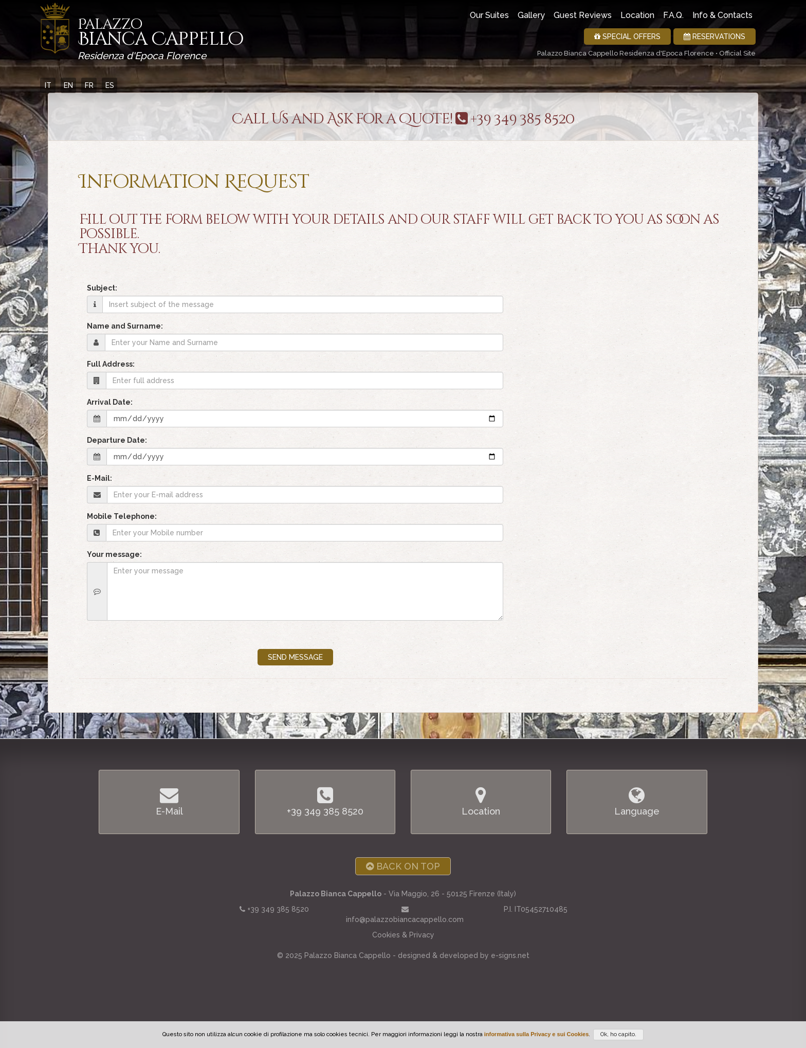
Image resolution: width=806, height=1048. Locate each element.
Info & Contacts (722, 15)
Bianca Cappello (160, 36)
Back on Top (403, 866)
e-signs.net (510, 955)
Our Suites (489, 15)
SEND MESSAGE (295, 657)
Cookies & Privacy (403, 935)
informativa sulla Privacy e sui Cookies (536, 1034)
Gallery (531, 15)
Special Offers (627, 36)
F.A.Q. (673, 15)
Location (637, 15)
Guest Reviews (583, 15)
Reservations (714, 36)
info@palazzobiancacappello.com (405, 919)
